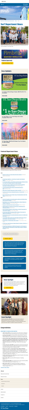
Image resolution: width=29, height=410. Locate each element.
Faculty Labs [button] (8, 238)
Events (2, 389)
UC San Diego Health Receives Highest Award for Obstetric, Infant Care (15, 223)
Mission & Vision (4, 376)
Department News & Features (5, 381)
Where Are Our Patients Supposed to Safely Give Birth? (12, 190)
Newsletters (3, 383)
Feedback (15, 406)
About (2, 371)
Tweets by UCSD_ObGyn (5, 367)
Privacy (7, 406)
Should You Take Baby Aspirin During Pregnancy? (11, 204)
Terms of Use (11, 406)
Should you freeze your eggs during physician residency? (12, 174)
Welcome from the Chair (5, 373)
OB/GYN (4, 1)
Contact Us (2, 394)
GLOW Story (8, 287)
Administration (3, 392)
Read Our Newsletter (7, 63)
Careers (2, 397)
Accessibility (3, 406)
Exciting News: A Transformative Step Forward (10, 220)
